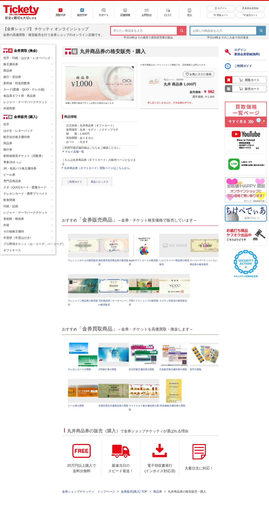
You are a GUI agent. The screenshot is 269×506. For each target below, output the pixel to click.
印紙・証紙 (10, 206)
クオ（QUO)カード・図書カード (24, 187)
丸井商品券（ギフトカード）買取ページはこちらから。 (98, 168)
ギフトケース (12, 250)
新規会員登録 (250, 8)
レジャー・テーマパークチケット (25, 102)
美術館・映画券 (13, 218)
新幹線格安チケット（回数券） (24, 155)
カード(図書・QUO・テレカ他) (23, 89)
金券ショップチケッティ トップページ (88, 491)
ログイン (221, 8)
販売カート (250, 15)
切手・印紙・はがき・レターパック (26, 58)
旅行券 (7, 149)
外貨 (6, 225)
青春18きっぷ (12, 162)
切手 (6, 124)
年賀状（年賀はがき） (18, 237)
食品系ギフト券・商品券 (19, 95)
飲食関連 (9, 200)
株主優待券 (10, 64)
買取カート (221, 15)
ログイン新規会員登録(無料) (242, 52)
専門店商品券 (12, 181)
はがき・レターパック (18, 130)
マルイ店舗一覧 (74, 151)
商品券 (7, 70)
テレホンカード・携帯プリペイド (25, 193)
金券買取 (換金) (25, 50)
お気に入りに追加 (200, 74)
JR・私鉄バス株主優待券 (19, 168)
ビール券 (9, 174)
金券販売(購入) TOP (134, 491)
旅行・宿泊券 (12, 77)
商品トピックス (99, 181)
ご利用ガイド (74, 181)
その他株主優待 (13, 231)
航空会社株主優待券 (16, 137)
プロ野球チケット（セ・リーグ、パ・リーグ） (29, 244)
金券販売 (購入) (25, 117)
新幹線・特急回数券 (16, 83)
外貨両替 (9, 108)
